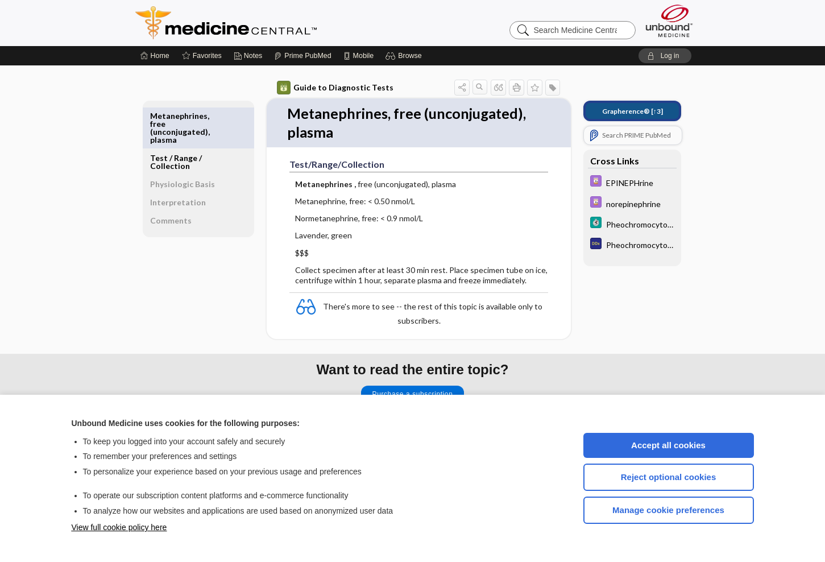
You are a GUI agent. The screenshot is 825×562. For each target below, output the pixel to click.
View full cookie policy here (119, 527)
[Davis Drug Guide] (632, 182)
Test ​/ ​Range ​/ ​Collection (177, 120)
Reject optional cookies (668, 477)
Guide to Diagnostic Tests (335, 87)
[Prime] (302, 55)
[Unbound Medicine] (669, 21)
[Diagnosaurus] (632, 244)
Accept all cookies (668, 445)
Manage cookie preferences (668, 510)
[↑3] (632, 111)
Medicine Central (276, 23)
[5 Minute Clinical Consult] (632, 223)
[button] (405, 55)
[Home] (154, 55)
